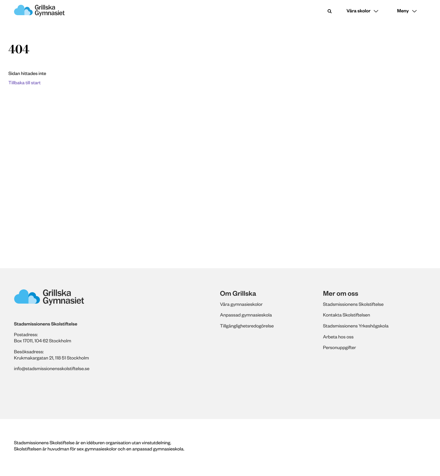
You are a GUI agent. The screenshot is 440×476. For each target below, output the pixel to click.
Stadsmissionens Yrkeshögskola (356, 326)
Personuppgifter (339, 347)
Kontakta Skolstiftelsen (346, 315)
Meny (403, 11)
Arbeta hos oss (338, 337)
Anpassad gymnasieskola (246, 315)
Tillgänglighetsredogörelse (247, 326)
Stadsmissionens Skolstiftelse (353, 304)
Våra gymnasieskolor (241, 304)
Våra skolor (359, 11)
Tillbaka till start (24, 82)
